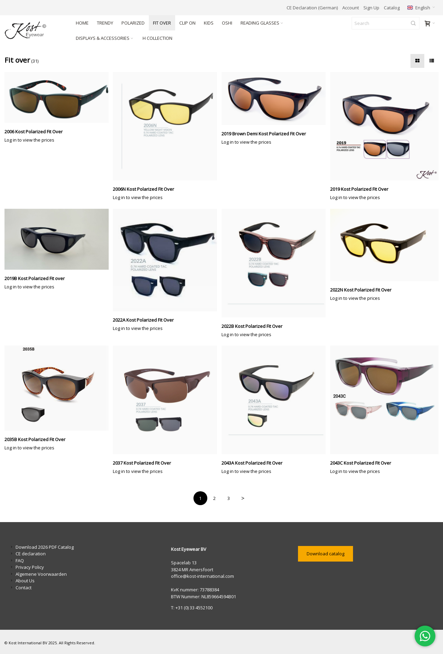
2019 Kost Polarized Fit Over (359, 189)
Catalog (392, 8)
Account (350, 8)
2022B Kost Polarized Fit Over (252, 326)
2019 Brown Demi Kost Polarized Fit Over (264, 134)
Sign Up (371, 8)
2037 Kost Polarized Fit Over (142, 463)
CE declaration (31, 553)
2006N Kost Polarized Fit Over (143, 189)
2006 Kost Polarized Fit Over (33, 131)
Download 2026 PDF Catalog (45, 547)
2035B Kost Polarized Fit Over (34, 439)
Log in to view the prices (29, 140)
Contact (23, 587)
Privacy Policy (30, 567)
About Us (25, 580)
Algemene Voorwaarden (41, 574)
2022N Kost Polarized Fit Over (360, 290)
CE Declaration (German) (312, 8)
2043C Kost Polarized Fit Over (360, 463)
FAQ (20, 560)
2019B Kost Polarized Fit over (34, 278)
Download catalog (325, 553)
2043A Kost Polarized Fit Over (252, 463)
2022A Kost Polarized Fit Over (143, 320)
